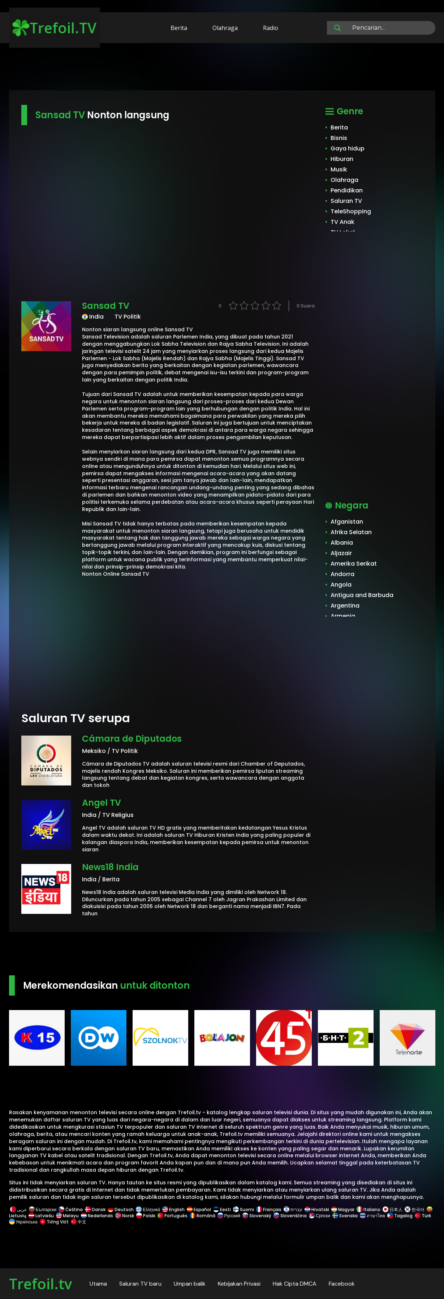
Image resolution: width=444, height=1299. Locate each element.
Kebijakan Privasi (239, 1283)
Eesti (222, 1209)
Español (199, 1209)
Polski (145, 1216)
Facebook (342, 1283)
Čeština (70, 1209)
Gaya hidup (348, 148)
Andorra (342, 574)
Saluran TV (346, 201)
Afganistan (347, 522)
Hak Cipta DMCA (294, 1283)
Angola (341, 584)
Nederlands (97, 1216)
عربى (18, 1209)
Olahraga (225, 28)
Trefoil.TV (54, 28)
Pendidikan (347, 190)
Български (43, 1209)
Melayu (67, 1216)
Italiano (368, 1209)
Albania (342, 542)
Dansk (95, 1209)
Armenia (343, 616)
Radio (270, 28)
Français (269, 1209)
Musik (339, 169)
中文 (78, 1222)
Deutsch (121, 1209)
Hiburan (342, 159)
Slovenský (256, 1216)
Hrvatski (316, 1209)
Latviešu (41, 1216)
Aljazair (341, 553)
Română (202, 1216)
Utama (98, 1283)
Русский (229, 1216)
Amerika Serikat (354, 563)
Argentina (345, 605)
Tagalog (400, 1216)
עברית (293, 1209)
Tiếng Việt (54, 1222)
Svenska (345, 1216)
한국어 (415, 1209)
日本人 (393, 1209)
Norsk (124, 1216)
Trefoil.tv (40, 1284)
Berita (179, 28)
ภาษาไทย (372, 1216)
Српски (319, 1216)
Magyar (342, 1209)
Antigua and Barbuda (362, 595)
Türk (423, 1216)
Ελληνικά (148, 1209)
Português (172, 1216)
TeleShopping (351, 211)
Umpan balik (190, 1283)
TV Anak (342, 222)
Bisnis (339, 138)
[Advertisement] (222, 68)
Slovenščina (290, 1216)
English (173, 1209)
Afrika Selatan (351, 532)
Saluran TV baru (140, 1283)
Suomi (243, 1209)
